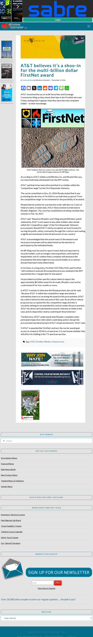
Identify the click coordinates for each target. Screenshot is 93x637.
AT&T (32, 342)
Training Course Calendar (12, 532)
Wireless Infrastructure (54, 342)
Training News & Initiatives (12, 481)
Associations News (9, 458)
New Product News (9, 475)
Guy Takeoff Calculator (11, 543)
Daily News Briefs (8, 469)
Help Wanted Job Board (11, 520)
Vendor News (6, 486)
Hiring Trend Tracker (9, 537)
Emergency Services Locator (13, 514)
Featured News (28, 80)
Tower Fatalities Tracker (11, 526)
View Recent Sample (46, 588)
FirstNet (39, 342)
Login (58, 19)
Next (58, 582)
